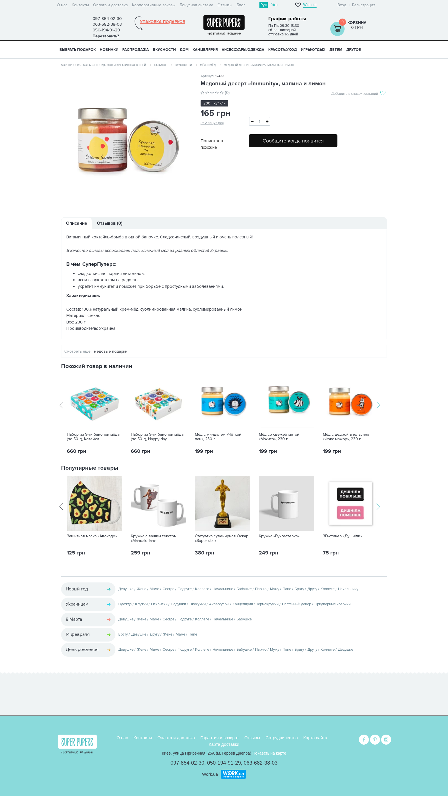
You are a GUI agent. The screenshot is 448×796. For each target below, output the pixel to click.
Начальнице (223, 589)
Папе (287, 589)
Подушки (178, 604)
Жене (141, 589)
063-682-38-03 (260, 763)
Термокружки (267, 604)
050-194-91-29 (224, 763)
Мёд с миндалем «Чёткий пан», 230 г (218, 436)
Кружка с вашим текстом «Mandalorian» (154, 538)
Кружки (141, 604)
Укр (274, 5)
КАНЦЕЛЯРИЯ (205, 49)
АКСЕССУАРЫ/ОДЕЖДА (243, 49)
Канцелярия (243, 604)
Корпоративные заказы (153, 5)
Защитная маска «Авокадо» (92, 536)
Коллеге (202, 589)
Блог (241, 5)
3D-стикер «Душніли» (342, 536)
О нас (62, 5)
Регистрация (363, 5)
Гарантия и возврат (219, 737)
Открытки (159, 604)
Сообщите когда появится (293, 141)
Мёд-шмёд (208, 65)
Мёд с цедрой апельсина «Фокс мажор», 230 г (346, 436)
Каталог (160, 65)
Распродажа (135, 49)
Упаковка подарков (162, 22)
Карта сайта (315, 737)
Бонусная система (196, 5)
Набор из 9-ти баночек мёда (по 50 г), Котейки (93, 436)
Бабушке (244, 589)
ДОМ (184, 49)
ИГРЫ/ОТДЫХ (313, 49)
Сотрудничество (281, 737)
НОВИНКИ (109, 49)
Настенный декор (296, 604)
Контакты (80, 5)
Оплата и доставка (110, 5)
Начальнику (348, 589)
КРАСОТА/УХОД (282, 49)
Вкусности (183, 65)
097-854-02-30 (187, 763)
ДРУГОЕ (353, 49)
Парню (261, 589)
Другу (312, 589)
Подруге (185, 589)
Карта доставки (224, 744)
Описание (76, 223)
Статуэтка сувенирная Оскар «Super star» (221, 538)
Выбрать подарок (77, 49)
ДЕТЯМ (335, 49)
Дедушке (345, 649)
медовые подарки (110, 351)
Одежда (125, 604)
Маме (154, 589)
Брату (299, 589)
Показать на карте (269, 753)
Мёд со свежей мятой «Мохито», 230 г (279, 436)
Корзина (357, 22)
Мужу (274, 589)
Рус (264, 5)
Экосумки (197, 604)
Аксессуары (219, 604)
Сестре (168, 589)
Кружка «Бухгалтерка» (279, 536)
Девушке (125, 589)
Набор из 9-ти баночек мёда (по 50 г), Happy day (157, 436)
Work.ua (210, 774)
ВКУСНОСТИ (164, 49)
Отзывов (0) (110, 223)
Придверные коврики (333, 604)
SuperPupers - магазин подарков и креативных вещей (103, 65)
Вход (341, 5)
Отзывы (224, 5)
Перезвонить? (106, 36)
